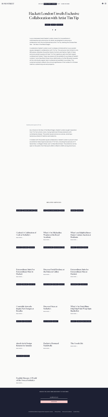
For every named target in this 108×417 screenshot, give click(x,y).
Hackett (48, 24)
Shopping (31, 247)
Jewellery (25, 284)
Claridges (73, 284)
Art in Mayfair (48, 321)
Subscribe (54, 401)
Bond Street (8, 4)
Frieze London (47, 284)
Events (85, 247)
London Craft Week (28, 210)
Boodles (19, 284)
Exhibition (59, 24)
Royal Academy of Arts (53, 210)
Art (45, 210)
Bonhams (73, 210)
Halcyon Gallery (48, 247)
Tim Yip (53, 24)
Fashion (79, 321)
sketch (18, 321)
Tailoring (25, 247)
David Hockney (57, 247)
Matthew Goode (87, 321)
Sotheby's (19, 210)
